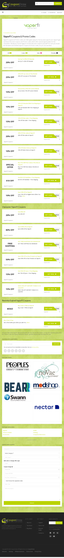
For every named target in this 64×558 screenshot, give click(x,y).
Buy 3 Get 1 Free (8, 320)
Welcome (4, 551)
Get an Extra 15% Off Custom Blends (28, 88)
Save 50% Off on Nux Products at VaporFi (30, 256)
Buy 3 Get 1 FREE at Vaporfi (26, 305)
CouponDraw (31, 549)
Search (58, 3)
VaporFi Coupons (8, 67)
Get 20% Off (21, 212)
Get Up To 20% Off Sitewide (26, 59)
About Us (29, 522)
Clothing (35, 432)
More (23, 196)
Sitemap (11, 551)
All (10, 53)
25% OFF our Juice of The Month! (27, 74)
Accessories (6, 434)
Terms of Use (29, 551)
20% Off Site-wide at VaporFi (26, 133)
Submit (32, 503)
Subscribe (56, 343)
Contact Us (41, 533)
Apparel (5, 430)
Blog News (29, 528)
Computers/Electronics (39, 434)
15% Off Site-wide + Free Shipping (28, 118)
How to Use (41, 525)
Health (35, 430)
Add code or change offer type (12, 460)
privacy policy (35, 347)
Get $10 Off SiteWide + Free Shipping (29, 177)
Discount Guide (40, 529)
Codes (25, 53)
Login (59, 12)
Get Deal (52, 77)
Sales (39, 53)
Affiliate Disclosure (19, 551)
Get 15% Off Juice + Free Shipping (28, 271)
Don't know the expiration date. (14, 480)
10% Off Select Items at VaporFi (27, 148)
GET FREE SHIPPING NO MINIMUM (29, 241)
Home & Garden (7, 432)
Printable (54, 53)
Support (40, 522)
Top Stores (29, 525)
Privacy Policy (38, 551)
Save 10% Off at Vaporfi (25, 192)
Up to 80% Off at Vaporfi (25, 226)
